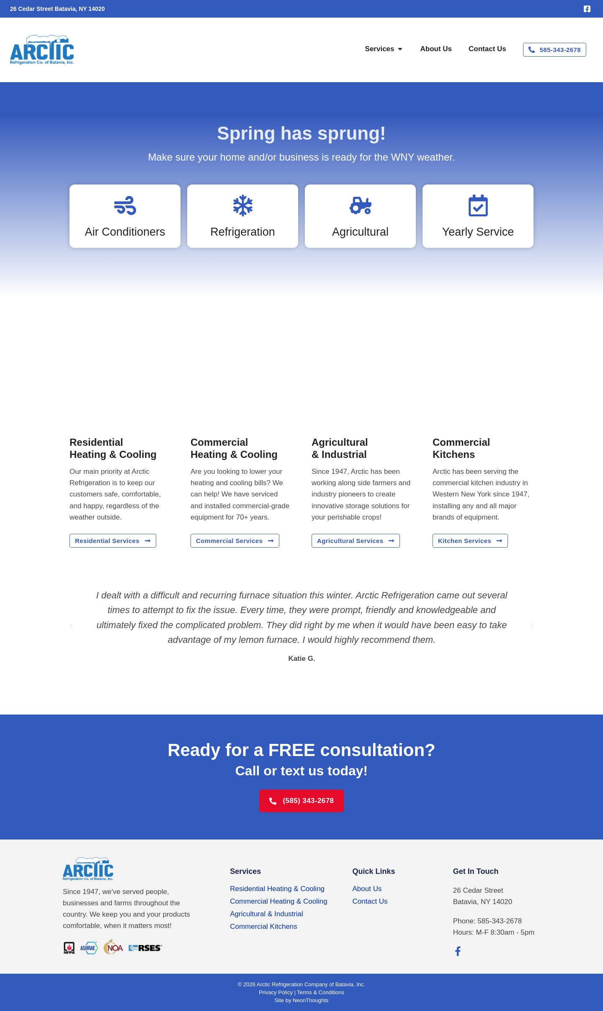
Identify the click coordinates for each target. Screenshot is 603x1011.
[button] (71, 626)
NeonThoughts (310, 1000)
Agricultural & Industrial (266, 914)
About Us (367, 889)
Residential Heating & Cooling (277, 889)
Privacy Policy (276, 992)
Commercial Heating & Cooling (278, 901)
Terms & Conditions (320, 992)
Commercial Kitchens (263, 926)
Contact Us (370, 901)
